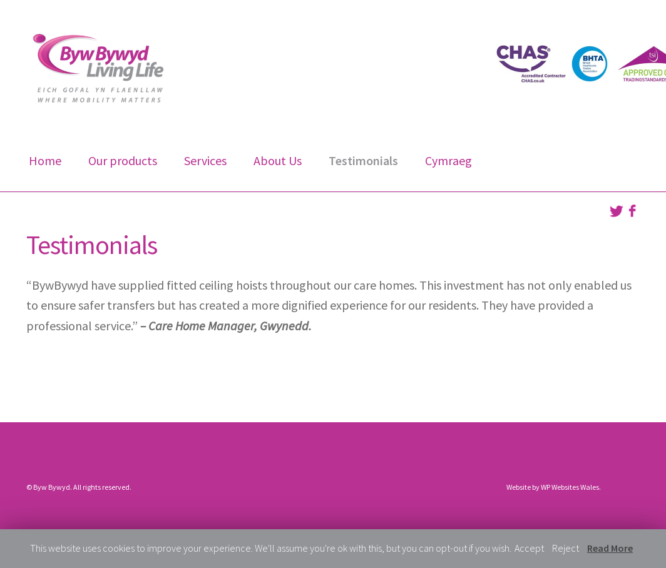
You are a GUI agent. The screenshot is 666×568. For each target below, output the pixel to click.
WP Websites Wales (570, 487)
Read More (610, 548)
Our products (122, 160)
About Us (278, 160)
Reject (565, 548)
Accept (529, 548)
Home (45, 160)
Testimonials (363, 160)
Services (205, 160)
